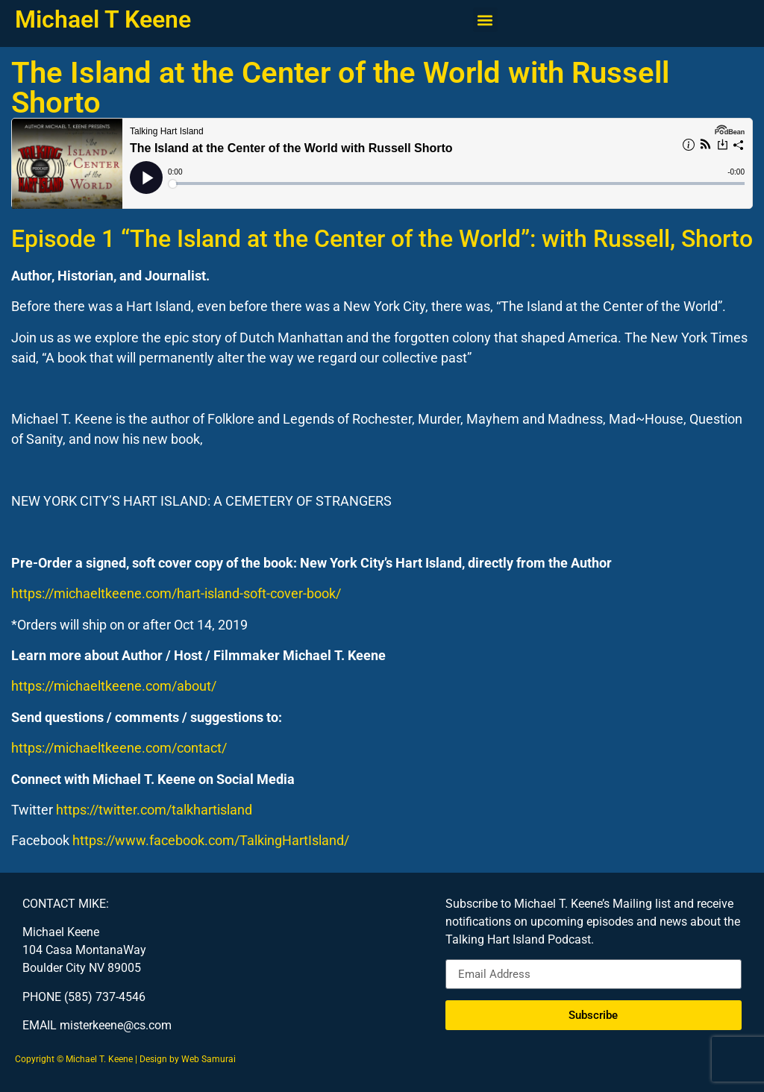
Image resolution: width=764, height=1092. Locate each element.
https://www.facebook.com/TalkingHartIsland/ (210, 840)
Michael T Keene (103, 19)
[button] (485, 19)
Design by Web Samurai (188, 1059)
